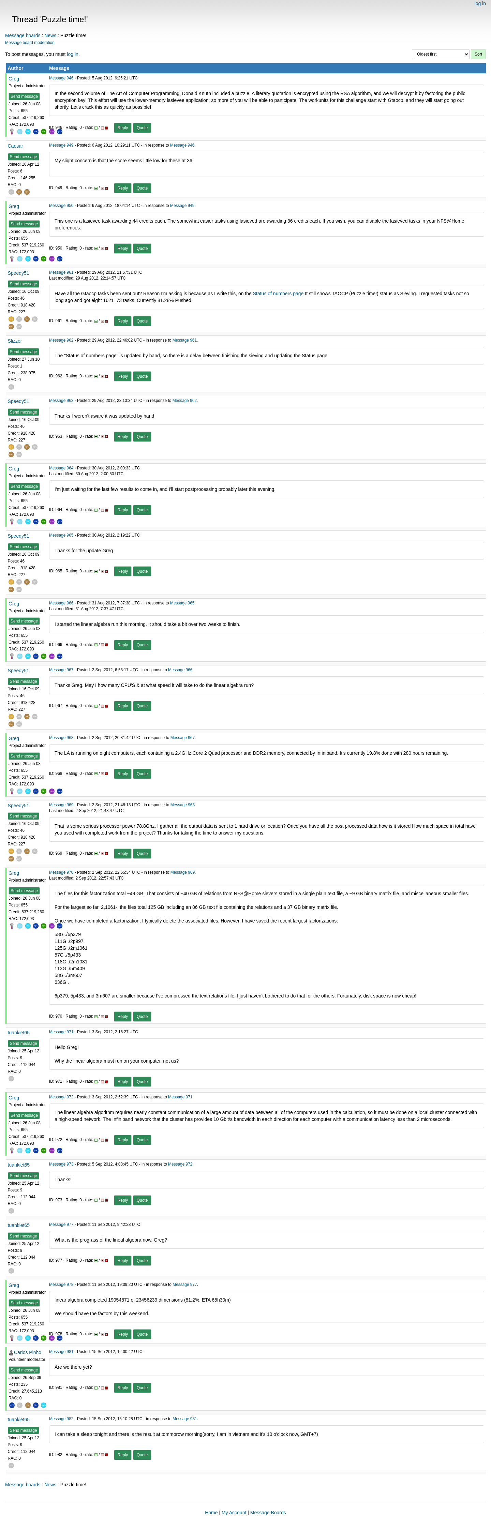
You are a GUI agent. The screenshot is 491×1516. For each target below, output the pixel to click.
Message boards (23, 35)
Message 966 (61, 603)
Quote (142, 127)
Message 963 (61, 400)
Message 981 (61, 1351)
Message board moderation (30, 42)
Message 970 (61, 872)
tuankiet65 (19, 1032)
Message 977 (61, 1224)
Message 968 (61, 737)
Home (211, 1512)
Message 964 (61, 468)
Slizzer (15, 341)
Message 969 (61, 804)
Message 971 (61, 1032)
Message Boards (268, 1512)
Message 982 (61, 1418)
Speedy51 (18, 273)
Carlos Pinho (27, 1352)
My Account (234, 1512)
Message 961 (61, 272)
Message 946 (61, 78)
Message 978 (61, 1284)
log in (480, 3)
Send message (24, 96)
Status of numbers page (278, 293)
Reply (123, 127)
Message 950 (61, 205)
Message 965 (61, 535)
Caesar (15, 146)
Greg (14, 78)
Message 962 (61, 340)
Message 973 (61, 1164)
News (50, 35)
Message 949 (61, 145)
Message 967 (61, 669)
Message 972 (61, 1097)
